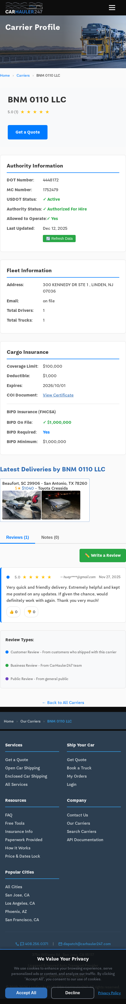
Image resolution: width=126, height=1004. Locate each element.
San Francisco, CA (22, 919)
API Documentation (85, 839)
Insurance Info (19, 831)
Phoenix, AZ (16, 911)
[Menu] (112, 7)
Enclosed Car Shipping (26, 776)
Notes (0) (50, 537)
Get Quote (76, 759)
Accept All (26, 993)
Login (71, 784)
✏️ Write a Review (103, 555)
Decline (72, 993)
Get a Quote (27, 132)
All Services (16, 784)
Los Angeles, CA (20, 903)
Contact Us (77, 815)
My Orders (77, 776)
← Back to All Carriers (63, 702)
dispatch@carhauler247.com (84, 944)
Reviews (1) (17, 537)
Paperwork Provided (23, 839)
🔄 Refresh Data (59, 238)
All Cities (13, 886)
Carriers (23, 75)
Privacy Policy (109, 993)
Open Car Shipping (22, 767)
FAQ (8, 815)
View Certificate (58, 395)
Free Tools (15, 823)
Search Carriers (81, 831)
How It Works (17, 848)
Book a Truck (79, 767)
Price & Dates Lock (22, 856)
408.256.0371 (32, 944)
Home (5, 75)
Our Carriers (30, 721)
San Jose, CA (17, 895)
